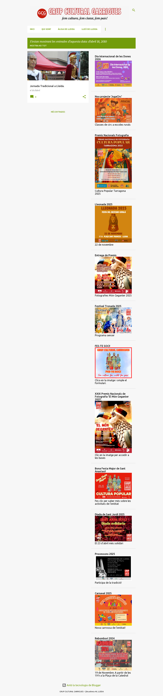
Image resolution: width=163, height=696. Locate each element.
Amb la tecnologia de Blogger (81, 685)
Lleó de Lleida (89, 29)
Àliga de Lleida (66, 29)
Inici (32, 29)
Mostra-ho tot (38, 46)
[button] (84, 97)
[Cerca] (134, 10)
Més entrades (58, 112)
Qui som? (46, 29)
